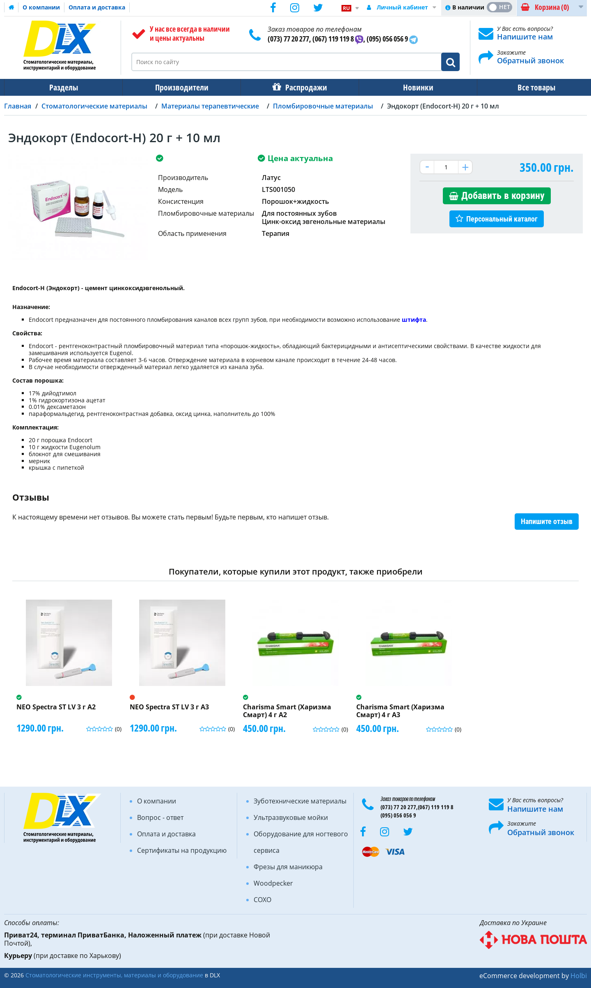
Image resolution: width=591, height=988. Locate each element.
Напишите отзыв (547, 521)
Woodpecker (273, 883)
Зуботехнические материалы (300, 801)
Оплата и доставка (97, 7)
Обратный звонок (530, 60)
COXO (262, 899)
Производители (179, 87)
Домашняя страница (11, 7)
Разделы (62, 87)
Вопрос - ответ (160, 817)
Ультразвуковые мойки (291, 817)
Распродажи (302, 87)
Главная (17, 106)
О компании (41, 7)
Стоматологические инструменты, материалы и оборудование (114, 975)
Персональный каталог (502, 219)
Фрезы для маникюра (288, 866)
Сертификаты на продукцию (182, 850)
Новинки (412, 87)
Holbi (578, 975)
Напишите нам (525, 36)
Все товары (529, 87)
